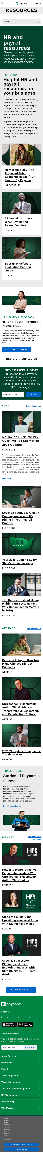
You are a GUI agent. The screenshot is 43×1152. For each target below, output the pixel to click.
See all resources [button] (21, 990)
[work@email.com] (13, 394)
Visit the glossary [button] (16, 349)
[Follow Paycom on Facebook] (15, 1016)
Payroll (20, 1069)
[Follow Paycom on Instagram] (20, 1016)
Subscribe (30, 1047)
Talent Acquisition (20, 1076)
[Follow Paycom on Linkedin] (3, 1016)
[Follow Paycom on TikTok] (31, 1016)
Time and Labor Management (20, 1089)
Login (38, 4)
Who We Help (20, 1101)
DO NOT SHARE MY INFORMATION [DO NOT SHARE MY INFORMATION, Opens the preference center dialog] (21, 1144)
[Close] (40, 1119)
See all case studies (12, 806)
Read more (6, 478)
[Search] (32, 3)
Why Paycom (20, 1108)
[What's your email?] (12, 1047)
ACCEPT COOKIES (21, 1149)
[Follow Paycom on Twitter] (9, 1016)
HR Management (20, 1095)
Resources (20, 1063)
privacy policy (7, 1139)
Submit (34, 394)
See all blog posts (33, 406)
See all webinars (34, 629)
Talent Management (20, 1082)
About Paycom (20, 1056)
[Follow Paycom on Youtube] (26, 1016)
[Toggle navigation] (2, 3)
